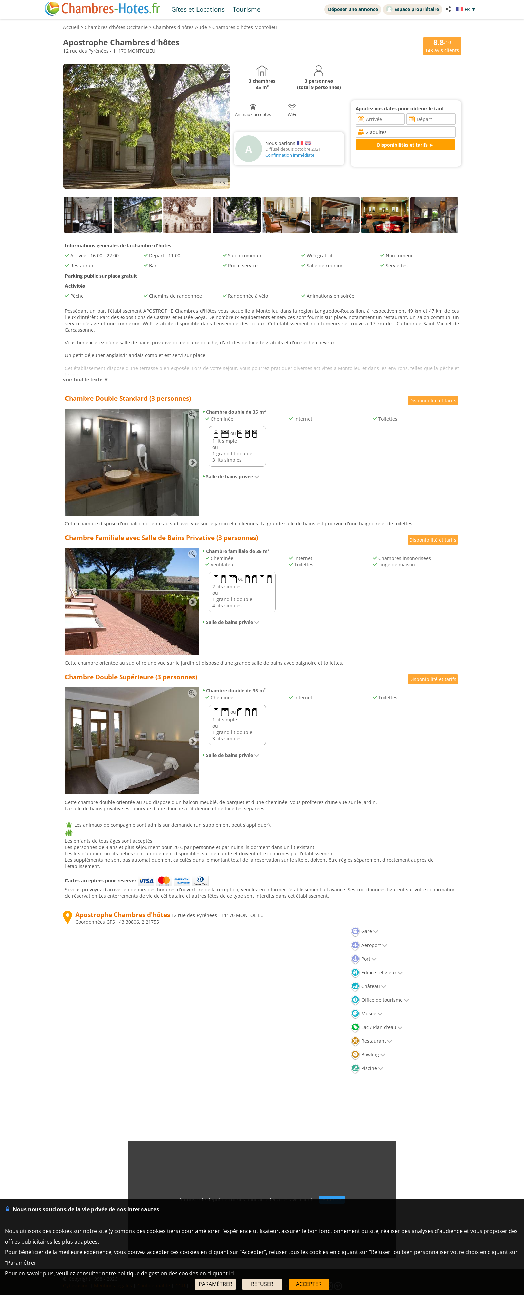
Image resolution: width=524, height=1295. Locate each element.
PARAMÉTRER (215, 1284)
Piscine (367, 1068)
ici (231, 1273)
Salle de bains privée (230, 476)
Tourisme (247, 9)
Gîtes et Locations (198, 9)
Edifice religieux (377, 972)
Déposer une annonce (353, 9)
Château (368, 986)
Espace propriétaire (412, 9)
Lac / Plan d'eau (377, 1027)
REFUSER (262, 1284)
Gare (364, 931)
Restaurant (371, 1041)
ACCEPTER (309, 1284)
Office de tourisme (380, 1000)
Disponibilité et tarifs (432, 400)
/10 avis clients (442, 45)
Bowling (368, 1054)
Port (364, 959)
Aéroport (369, 945)
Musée (367, 1013)
